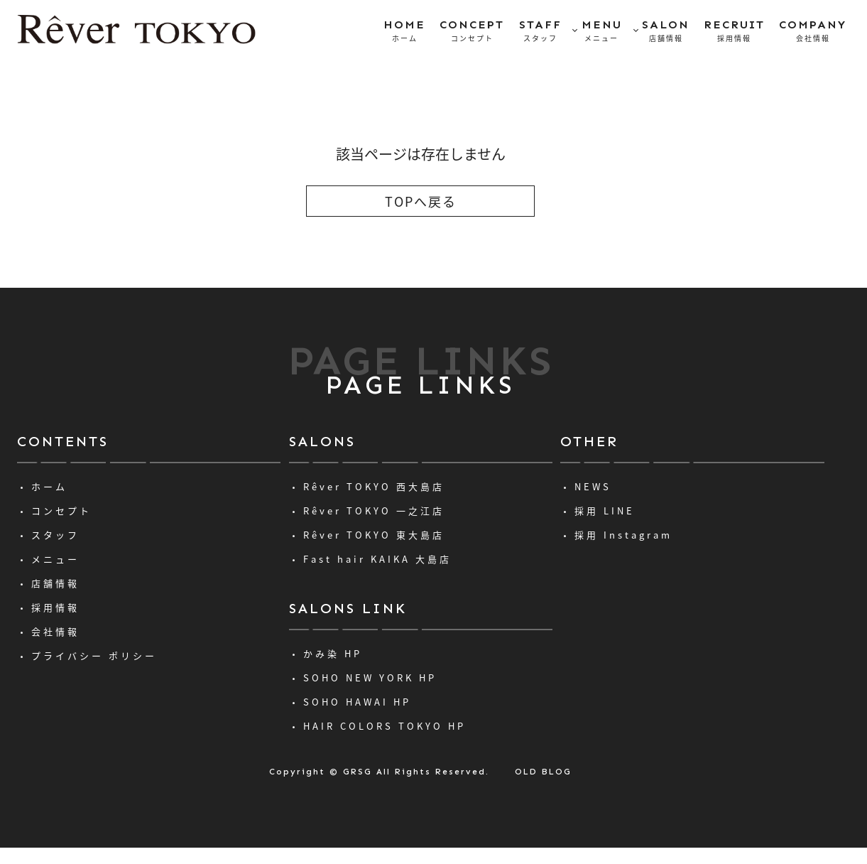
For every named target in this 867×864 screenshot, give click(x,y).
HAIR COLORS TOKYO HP (384, 726)
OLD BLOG (543, 772)
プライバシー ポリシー (94, 655)
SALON (665, 31)
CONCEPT (472, 31)
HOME (404, 31)
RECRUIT (734, 31)
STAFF (540, 31)
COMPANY (812, 31)
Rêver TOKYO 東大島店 (374, 534)
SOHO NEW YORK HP (370, 677)
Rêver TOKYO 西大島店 (374, 486)
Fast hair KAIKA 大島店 (377, 559)
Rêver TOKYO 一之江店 (374, 510)
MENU (602, 31)
